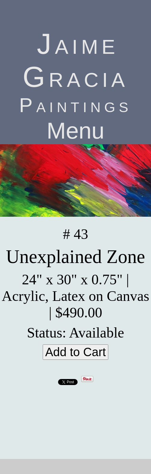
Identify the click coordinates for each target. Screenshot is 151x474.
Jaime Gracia (75, 60)
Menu (75, 130)
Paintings (75, 105)
